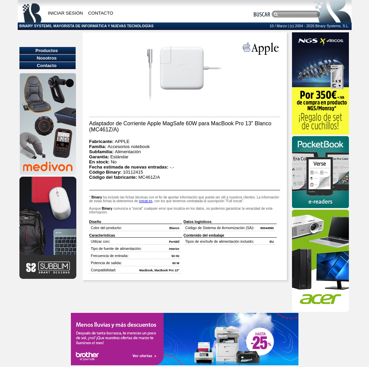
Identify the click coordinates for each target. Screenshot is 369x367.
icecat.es (145, 201)
